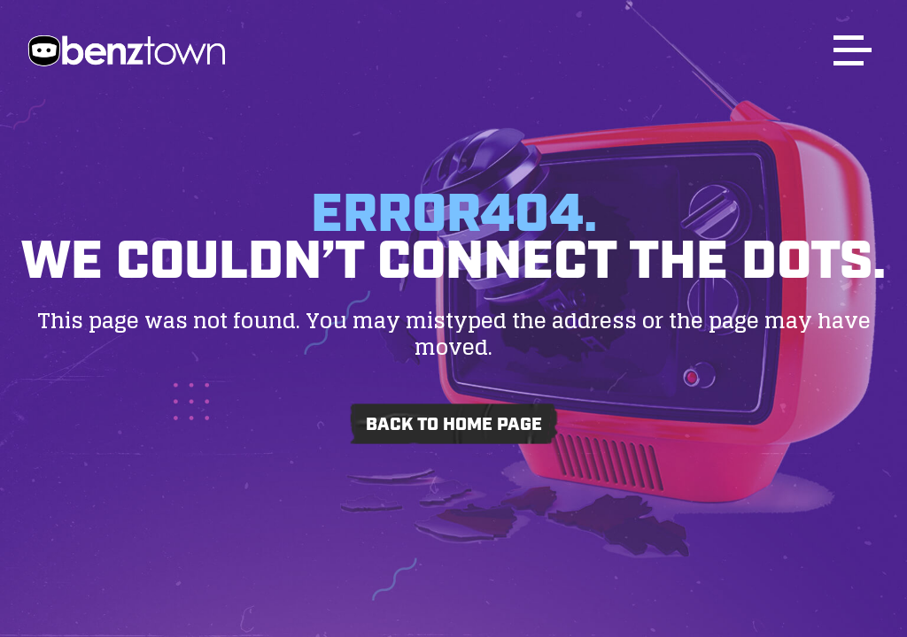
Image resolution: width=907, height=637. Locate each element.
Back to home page (454, 424)
